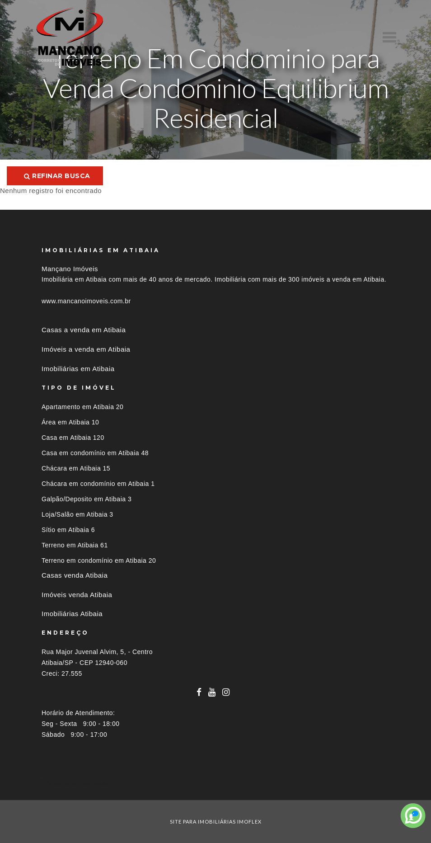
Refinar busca (57, 176)
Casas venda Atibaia (75, 575)
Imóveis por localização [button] (78, 783)
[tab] (215, 783)
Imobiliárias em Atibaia (78, 368)
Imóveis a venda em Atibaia (86, 349)
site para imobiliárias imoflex (216, 821)
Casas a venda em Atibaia (84, 330)
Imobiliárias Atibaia (72, 613)
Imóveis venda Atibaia (77, 594)
